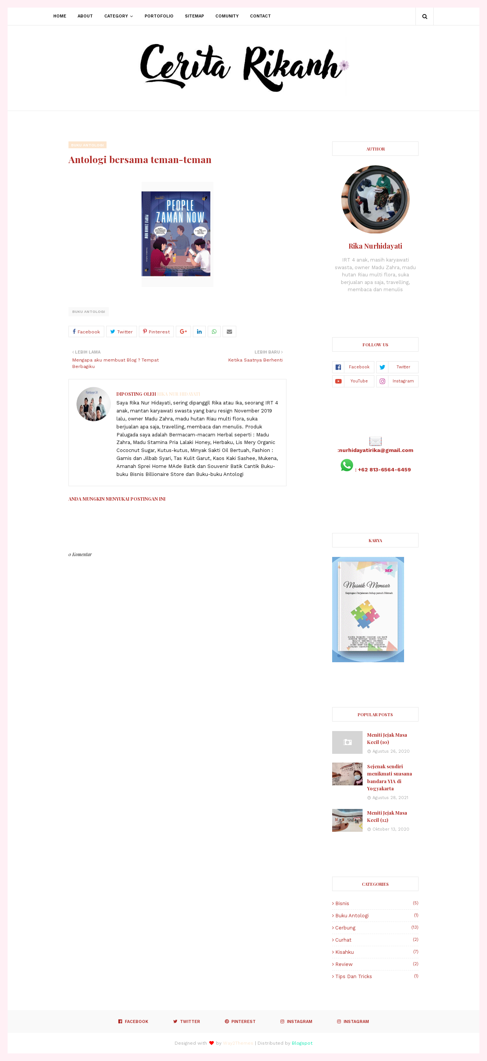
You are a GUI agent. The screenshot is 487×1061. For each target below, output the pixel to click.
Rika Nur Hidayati (178, 394)
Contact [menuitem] (260, 16)
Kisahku (377, 952)
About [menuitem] (85, 16)
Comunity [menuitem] (227, 16)
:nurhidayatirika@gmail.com (375, 450)
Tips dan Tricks (377, 976)
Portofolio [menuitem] (159, 16)
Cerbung (377, 928)
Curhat (377, 940)
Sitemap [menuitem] (194, 16)
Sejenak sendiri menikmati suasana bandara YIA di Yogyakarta (389, 777)
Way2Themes (238, 1043)
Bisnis (377, 903)
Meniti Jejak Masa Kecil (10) (387, 738)
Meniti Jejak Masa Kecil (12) (387, 816)
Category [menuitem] (116, 16)
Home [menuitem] (59, 16)
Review (377, 964)
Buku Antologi (88, 311)
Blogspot (302, 1043)
